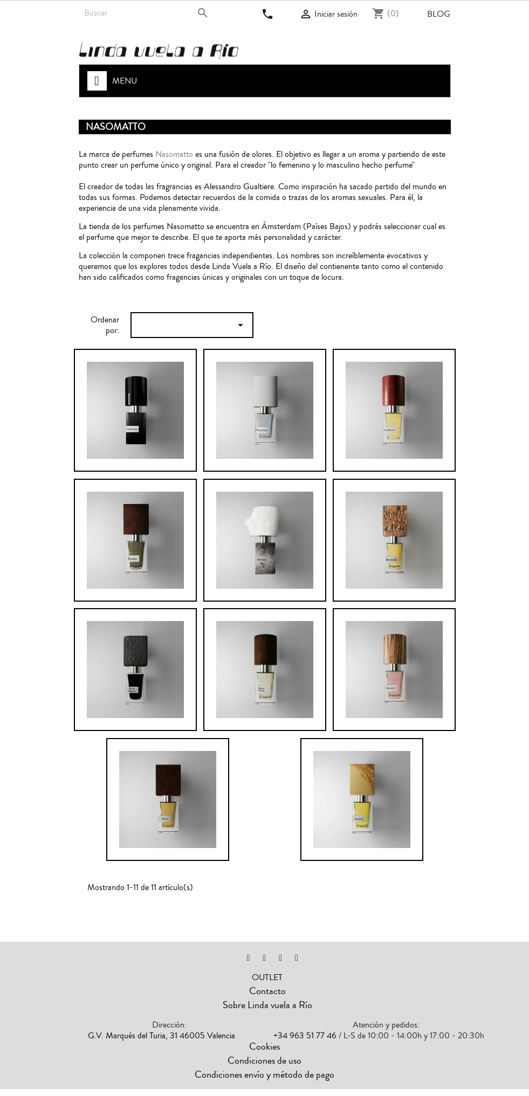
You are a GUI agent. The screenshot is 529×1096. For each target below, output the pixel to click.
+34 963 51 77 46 (304, 1036)
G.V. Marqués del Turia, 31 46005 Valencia (161, 1036)
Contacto (267, 991)
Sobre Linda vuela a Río (267, 1005)
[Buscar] (147, 13)
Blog (438, 14)
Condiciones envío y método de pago (264, 1074)
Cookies (264, 1046)
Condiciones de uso (264, 1060)
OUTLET (267, 977)
